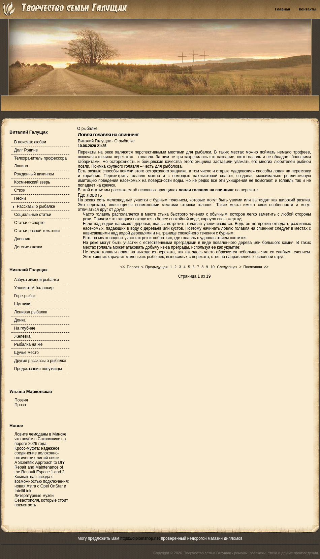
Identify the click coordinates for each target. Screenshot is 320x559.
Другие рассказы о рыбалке (40, 360)
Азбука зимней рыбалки (36, 279)
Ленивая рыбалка (30, 312)
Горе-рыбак (25, 296)
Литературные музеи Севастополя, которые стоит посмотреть (41, 500)
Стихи (20, 190)
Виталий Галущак (95, 141)
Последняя (252, 267)
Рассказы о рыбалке (36, 206)
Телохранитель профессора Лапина (40, 162)
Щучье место (26, 352)
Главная (282, 9)
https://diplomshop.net (140, 538)
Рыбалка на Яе (28, 344)
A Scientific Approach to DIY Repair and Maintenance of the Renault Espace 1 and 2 (39, 467)
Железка (22, 336)
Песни (20, 198)
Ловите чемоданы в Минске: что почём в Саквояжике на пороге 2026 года (40, 439)
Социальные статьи (32, 214)
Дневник (22, 238)
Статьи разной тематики (37, 230)
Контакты (307, 9)
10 (213, 267)
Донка (20, 320)
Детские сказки (28, 247)
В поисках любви (30, 142)
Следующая (227, 267)
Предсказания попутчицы (38, 368)
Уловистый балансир (34, 287)
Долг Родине (26, 150)
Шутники (22, 304)
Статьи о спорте (29, 222)
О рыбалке (124, 141)
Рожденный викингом (34, 174)
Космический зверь (32, 182)
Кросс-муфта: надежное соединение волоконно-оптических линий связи (37, 453)
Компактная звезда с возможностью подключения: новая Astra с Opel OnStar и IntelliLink (41, 483)
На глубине (24, 328)
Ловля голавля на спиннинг (108, 134)
